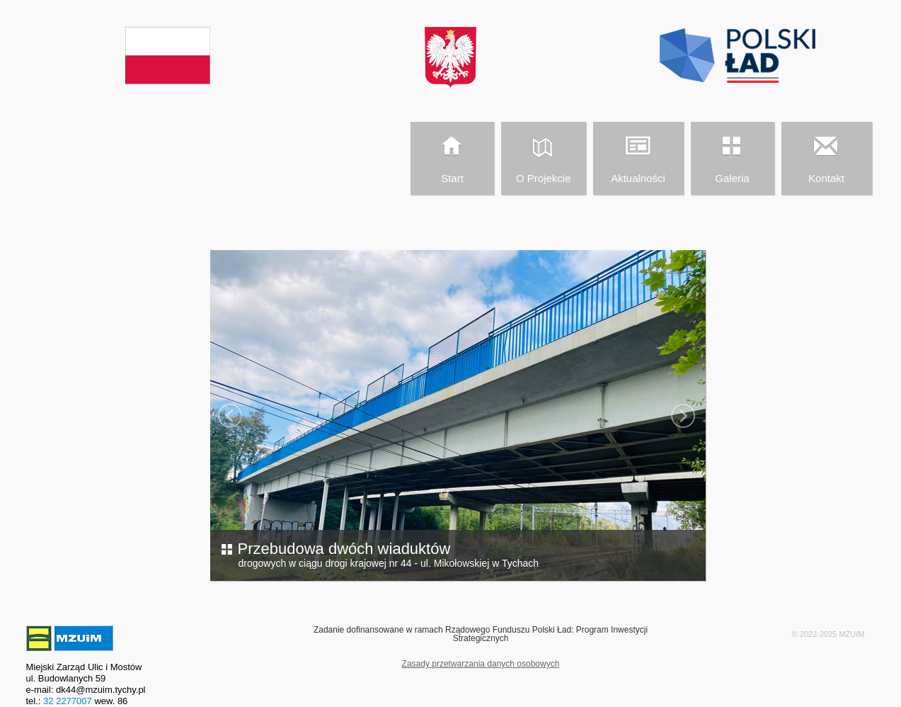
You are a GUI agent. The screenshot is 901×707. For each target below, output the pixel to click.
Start (451, 156)
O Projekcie (543, 156)
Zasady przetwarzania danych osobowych (481, 664)
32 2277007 (67, 701)
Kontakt (826, 156)
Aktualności (638, 156)
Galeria (731, 156)
